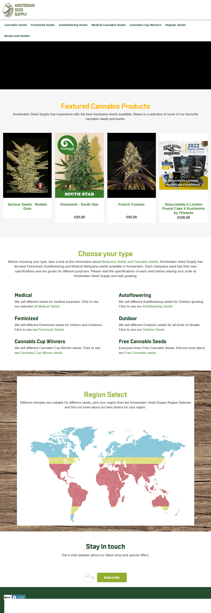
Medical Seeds (49, 306)
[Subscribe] (112, 577)
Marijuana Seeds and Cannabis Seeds (130, 262)
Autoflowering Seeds (157, 306)
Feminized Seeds (51, 329)
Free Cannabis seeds (140, 353)
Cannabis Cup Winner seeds (41, 353)
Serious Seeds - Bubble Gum (27, 207)
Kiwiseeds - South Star (79, 204)
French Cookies (131, 204)
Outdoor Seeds (153, 329)
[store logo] (19, 10)
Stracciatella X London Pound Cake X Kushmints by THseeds (183, 209)
